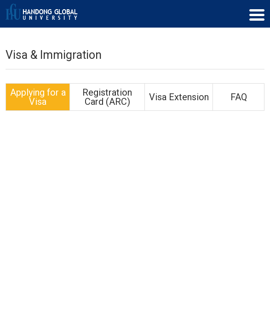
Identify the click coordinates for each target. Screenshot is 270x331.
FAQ (238, 97)
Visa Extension (179, 97)
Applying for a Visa (38, 97)
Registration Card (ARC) (107, 97)
